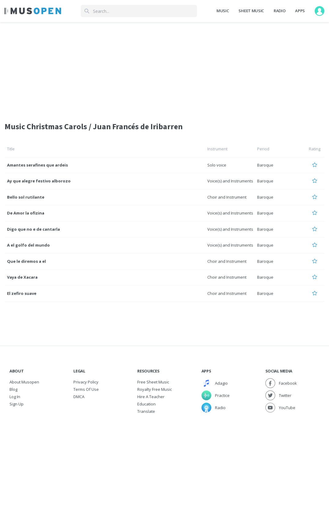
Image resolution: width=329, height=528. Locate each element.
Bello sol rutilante (25, 197)
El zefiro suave (21, 293)
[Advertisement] (164, 461)
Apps (300, 10)
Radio (279, 10)
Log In (14, 396)
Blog (13, 389)
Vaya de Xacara (22, 277)
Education (146, 404)
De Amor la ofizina (25, 213)
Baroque (265, 165)
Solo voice (216, 165)
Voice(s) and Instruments (230, 181)
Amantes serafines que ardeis (37, 165)
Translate (146, 411)
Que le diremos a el (26, 261)
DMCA (78, 396)
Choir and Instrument (226, 197)
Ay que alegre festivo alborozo (39, 181)
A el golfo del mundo (28, 245)
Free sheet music (153, 382)
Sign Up (16, 404)
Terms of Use (86, 389)
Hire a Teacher (150, 396)
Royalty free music (154, 389)
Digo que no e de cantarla (33, 229)
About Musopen (24, 382)
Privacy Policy (85, 382)
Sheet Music (251, 10)
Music (222, 10)
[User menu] (319, 11)
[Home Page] (33, 11)
